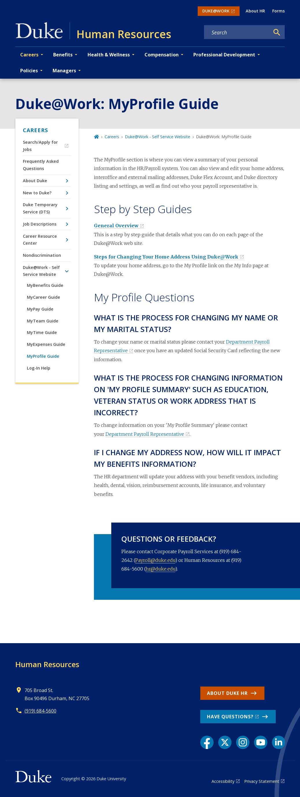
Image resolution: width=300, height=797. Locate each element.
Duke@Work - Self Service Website (41, 271)
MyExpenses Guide (46, 344)
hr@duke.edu (160, 569)
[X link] (225, 742)
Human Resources (47, 664)
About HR (255, 11)
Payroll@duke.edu (155, 560)
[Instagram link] (242, 742)
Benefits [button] (63, 54)
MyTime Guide (42, 332)
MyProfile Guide (43, 356)
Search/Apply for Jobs (40, 145)
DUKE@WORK (215, 11)
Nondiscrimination (42, 255)
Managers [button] (64, 70)
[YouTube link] (260, 742)
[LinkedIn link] (278, 742)
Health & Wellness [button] (109, 54)
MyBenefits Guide (45, 285)
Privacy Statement (261, 781)
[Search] (276, 32)
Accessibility (223, 781)
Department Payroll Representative (144, 434)
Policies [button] (29, 70)
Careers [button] (29, 54)
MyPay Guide (40, 309)
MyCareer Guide (43, 297)
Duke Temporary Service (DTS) (40, 208)
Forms (278, 11)
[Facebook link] (207, 742)
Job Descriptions (39, 224)
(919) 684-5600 (40, 711)
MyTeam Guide (42, 321)
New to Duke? (37, 192)
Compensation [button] (162, 54)
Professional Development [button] (224, 54)
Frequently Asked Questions (41, 164)
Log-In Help (38, 368)
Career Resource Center (40, 239)
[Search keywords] (237, 32)
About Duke (35, 180)
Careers (35, 130)
